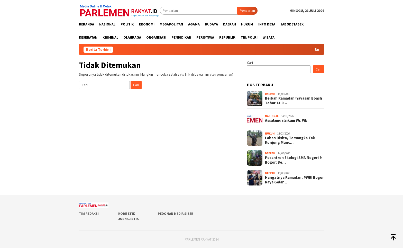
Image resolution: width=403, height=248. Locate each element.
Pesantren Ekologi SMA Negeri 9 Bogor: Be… (293, 160)
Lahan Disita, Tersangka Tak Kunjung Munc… (290, 140)
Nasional (272, 116)
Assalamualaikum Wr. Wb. (286, 120)
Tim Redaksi (89, 213)
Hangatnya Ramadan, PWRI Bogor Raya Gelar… (294, 179)
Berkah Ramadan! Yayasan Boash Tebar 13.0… (293, 100)
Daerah (270, 94)
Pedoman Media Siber (175, 213)
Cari (250, 62)
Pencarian (247, 10)
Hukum (270, 133)
